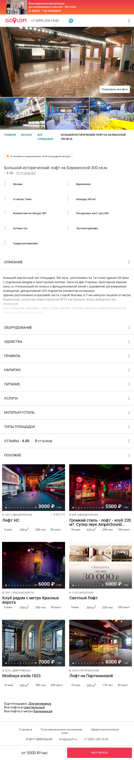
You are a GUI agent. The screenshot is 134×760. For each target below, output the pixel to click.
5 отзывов (26, 173)
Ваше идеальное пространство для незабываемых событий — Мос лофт (52, 5)
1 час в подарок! (51, 10)
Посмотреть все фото (115, 89)
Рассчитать (99, 752)
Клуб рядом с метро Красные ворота (30, 600)
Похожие (67, 456)
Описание (67, 263)
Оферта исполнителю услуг (90, 731)
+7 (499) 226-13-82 (45, 21)
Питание (67, 385)
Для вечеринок (39, 704)
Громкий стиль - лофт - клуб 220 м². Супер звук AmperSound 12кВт (100, 523)
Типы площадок (67, 428)
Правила (67, 357)
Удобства (67, 343)
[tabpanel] (33, 488)
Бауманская (43, 712)
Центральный (34, 708)
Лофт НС (10, 521)
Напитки (67, 371)
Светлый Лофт (83, 598)
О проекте (25, 730)
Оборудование (67, 328)
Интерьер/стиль (67, 414)
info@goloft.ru (68, 739)
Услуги (67, 400)
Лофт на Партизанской (91, 676)
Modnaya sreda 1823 (21, 676)
